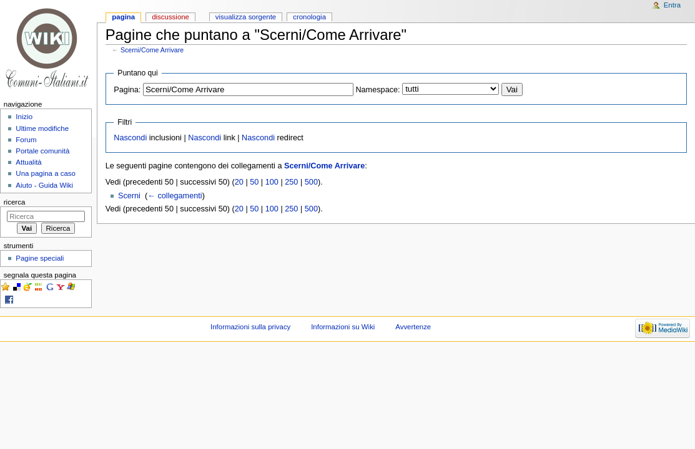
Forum (26, 139)
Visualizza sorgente (245, 17)
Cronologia (309, 17)
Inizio (24, 116)
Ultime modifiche (42, 128)
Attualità (28, 162)
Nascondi (130, 137)
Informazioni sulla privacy (250, 327)
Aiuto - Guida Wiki (44, 185)
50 (254, 182)
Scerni (129, 195)
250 (291, 182)
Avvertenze (413, 327)
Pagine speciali (40, 258)
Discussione (170, 17)
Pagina (123, 17)
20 (239, 182)
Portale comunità (42, 151)
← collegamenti (174, 195)
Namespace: (377, 89)
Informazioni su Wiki (343, 327)
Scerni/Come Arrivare (152, 50)
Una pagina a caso (46, 173)
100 (271, 182)
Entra (672, 5)
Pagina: (127, 89)
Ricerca (15, 202)
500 (311, 182)
